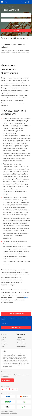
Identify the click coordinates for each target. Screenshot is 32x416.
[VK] (2, 389)
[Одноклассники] (9, 389)
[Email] (16, 323)
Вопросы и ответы (21, 344)
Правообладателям (21, 346)
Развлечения (4, 342)
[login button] (29, 2)
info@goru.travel (16, 375)
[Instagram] (13, 389)
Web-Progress (9, 411)
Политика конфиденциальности (9, 413)
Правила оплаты (21, 342)
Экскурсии (3, 337)
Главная (3, 6)
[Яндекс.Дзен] (16, 389)
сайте (26, 297)
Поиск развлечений (16, 314)
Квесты (2, 339)
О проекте (19, 337)
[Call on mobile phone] (22, 2)
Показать (16, 30)
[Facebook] (6, 389)
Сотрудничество (21, 339)
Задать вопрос (7, 380)
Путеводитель (4, 344)
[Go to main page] (6, 2)
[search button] (25, 2)
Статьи (2, 346)
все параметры (16, 25)
